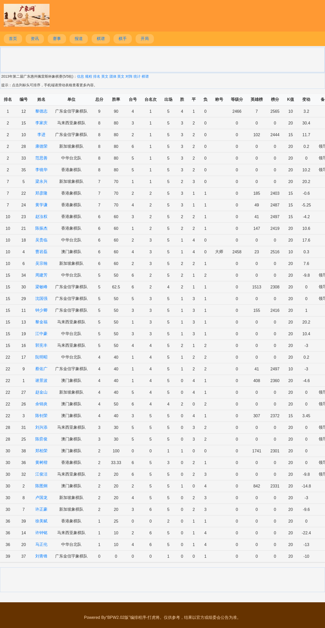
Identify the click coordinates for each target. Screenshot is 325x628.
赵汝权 (41, 216)
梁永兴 (41, 181)
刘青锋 (41, 556)
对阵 (129, 76)
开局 (145, 38)
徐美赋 (41, 521)
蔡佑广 (41, 369)
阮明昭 (41, 357)
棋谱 (101, 38)
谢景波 (41, 380)
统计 (137, 76)
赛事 (57, 38)
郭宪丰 (41, 345)
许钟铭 (41, 533)
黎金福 (41, 322)
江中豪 (41, 333)
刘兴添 (41, 427)
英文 (104, 76)
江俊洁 (41, 474)
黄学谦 (41, 205)
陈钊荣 (41, 415)
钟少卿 (41, 310)
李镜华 (41, 170)
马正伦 (41, 544)
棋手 (123, 38)
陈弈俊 (41, 439)
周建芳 (41, 275)
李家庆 (41, 123)
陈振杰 (41, 228)
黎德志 (41, 111)
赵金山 (41, 392)
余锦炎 (41, 404)
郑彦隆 (41, 193)
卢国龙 (41, 497)
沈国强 (41, 298)
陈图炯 (41, 486)
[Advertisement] (162, 59)
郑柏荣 (41, 451)
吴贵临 (41, 240)
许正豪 (41, 509)
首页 (13, 38)
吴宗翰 (41, 263)
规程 (88, 76)
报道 (79, 38)
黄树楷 (41, 462)
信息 (80, 76)
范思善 (41, 158)
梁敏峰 (41, 287)
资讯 (35, 38)
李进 (41, 134)
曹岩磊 (41, 251)
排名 (96, 76)
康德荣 (41, 146)
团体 (113, 76)
